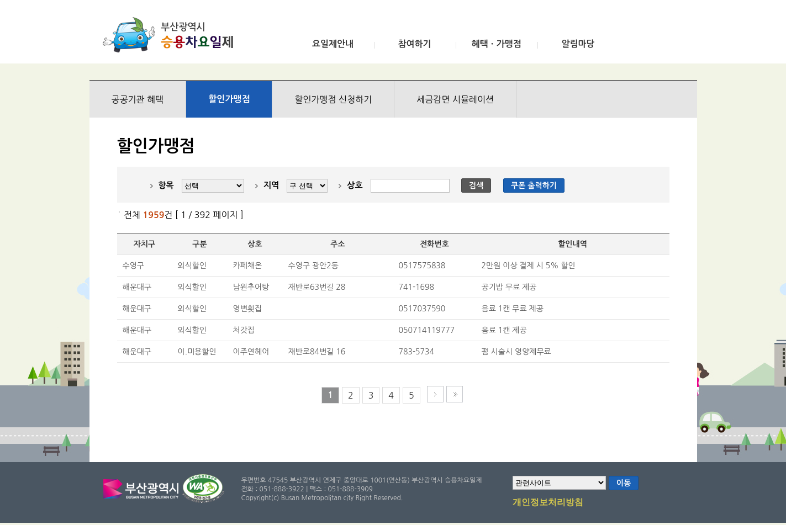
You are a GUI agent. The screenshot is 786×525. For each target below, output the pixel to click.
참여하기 (414, 44)
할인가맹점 (229, 99)
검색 (476, 185)
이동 (623, 483)
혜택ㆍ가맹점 (496, 44)
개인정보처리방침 (548, 503)
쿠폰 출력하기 (534, 185)
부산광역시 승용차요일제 (171, 34)
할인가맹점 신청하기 (333, 99)
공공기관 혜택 (138, 99)
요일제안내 (333, 44)
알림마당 (577, 44)
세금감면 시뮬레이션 (455, 99)
